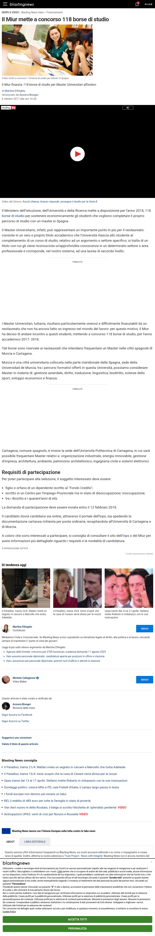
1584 (59, 871)
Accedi (148, 4)
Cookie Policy (9, 911)
